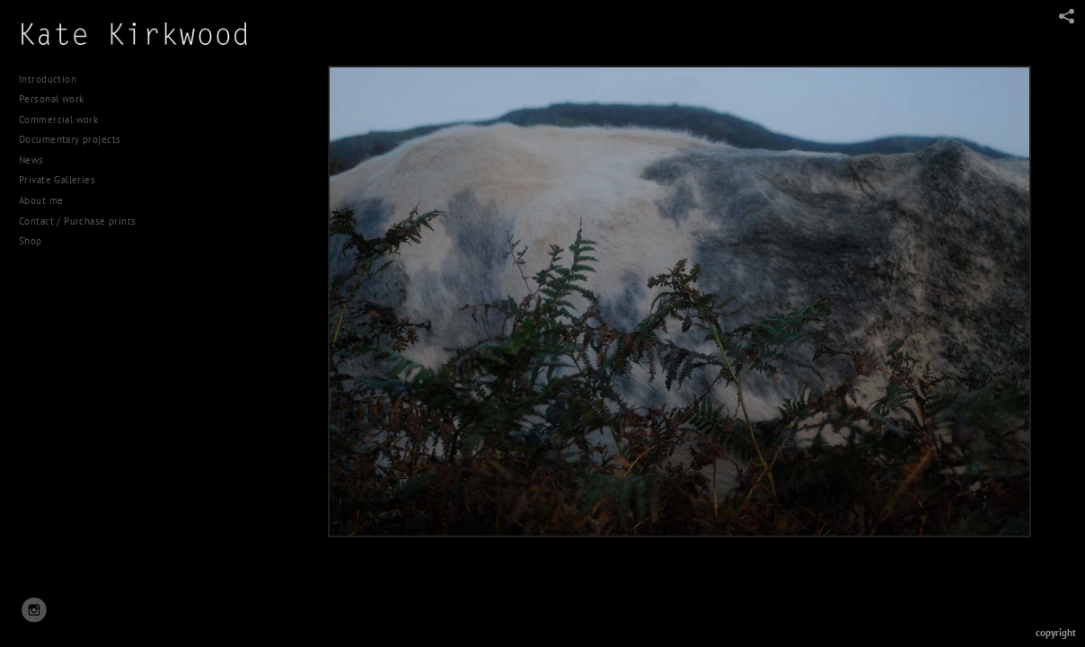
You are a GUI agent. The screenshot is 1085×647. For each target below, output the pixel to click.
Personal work (58, 99)
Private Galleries (57, 179)
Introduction (47, 79)
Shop (30, 241)
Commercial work (65, 119)
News (31, 160)
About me (41, 200)
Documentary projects (76, 139)
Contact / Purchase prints (78, 221)
